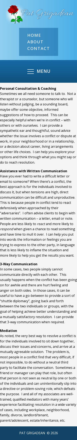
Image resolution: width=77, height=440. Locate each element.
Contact (38, 48)
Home (34, 35)
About (35, 42)
